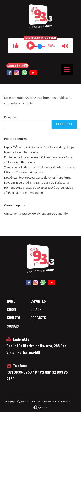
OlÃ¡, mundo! (59, 213)
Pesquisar (11, 117)
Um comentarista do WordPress (25, 213)
